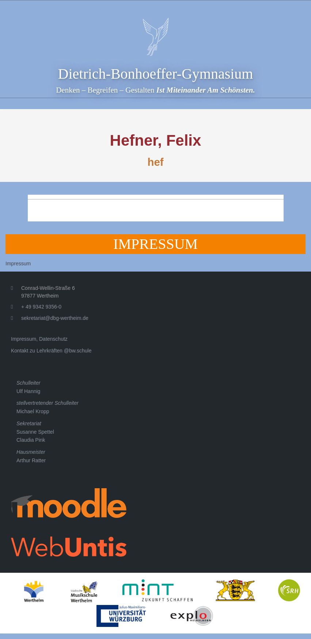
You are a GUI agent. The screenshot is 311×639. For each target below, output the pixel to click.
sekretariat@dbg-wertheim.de (54, 318)
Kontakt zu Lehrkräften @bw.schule (51, 351)
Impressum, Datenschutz (39, 339)
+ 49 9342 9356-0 (41, 307)
